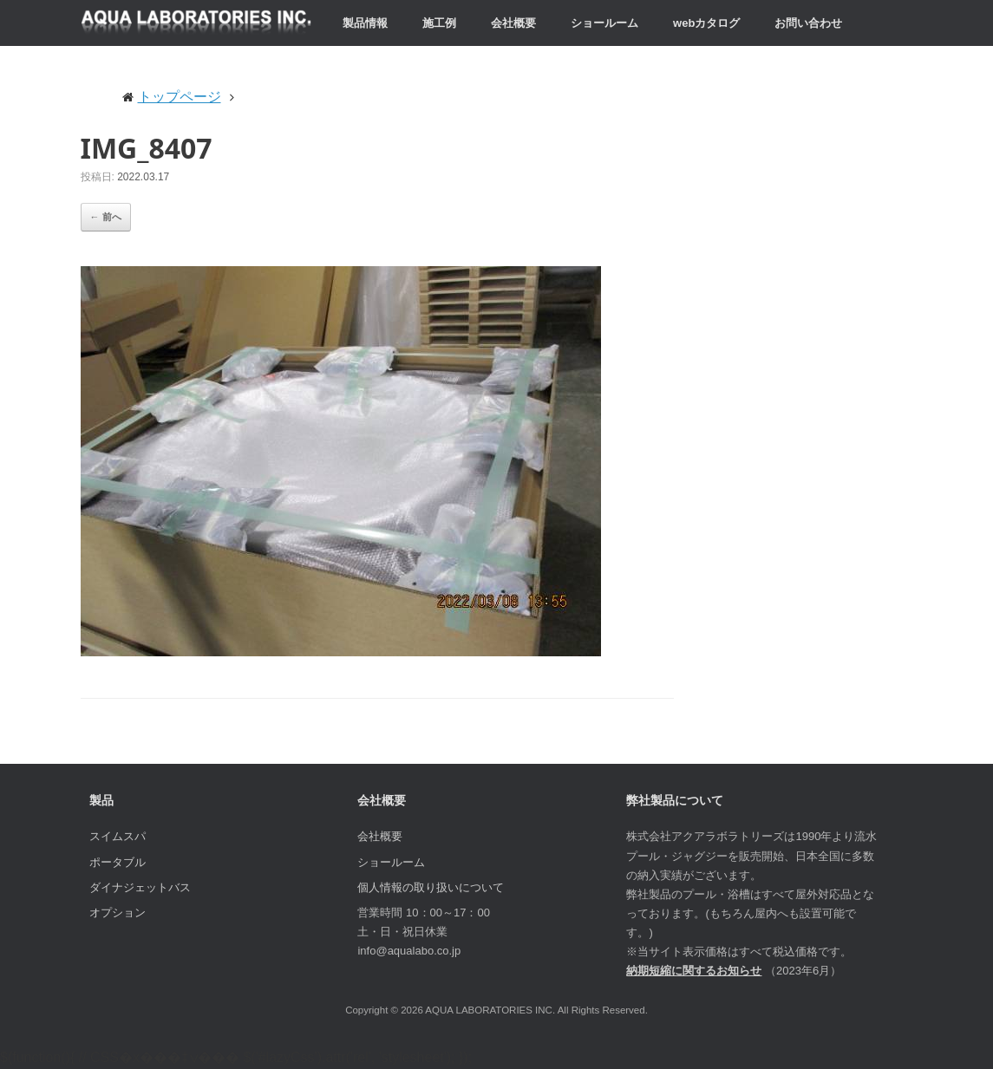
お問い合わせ (808, 22)
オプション (117, 912)
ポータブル (117, 862)
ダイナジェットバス (140, 887)
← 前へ (105, 217)
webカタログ (706, 22)
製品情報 (365, 22)
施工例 (439, 22)
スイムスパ (117, 836)
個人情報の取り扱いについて (430, 887)
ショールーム (604, 22)
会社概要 (513, 22)
